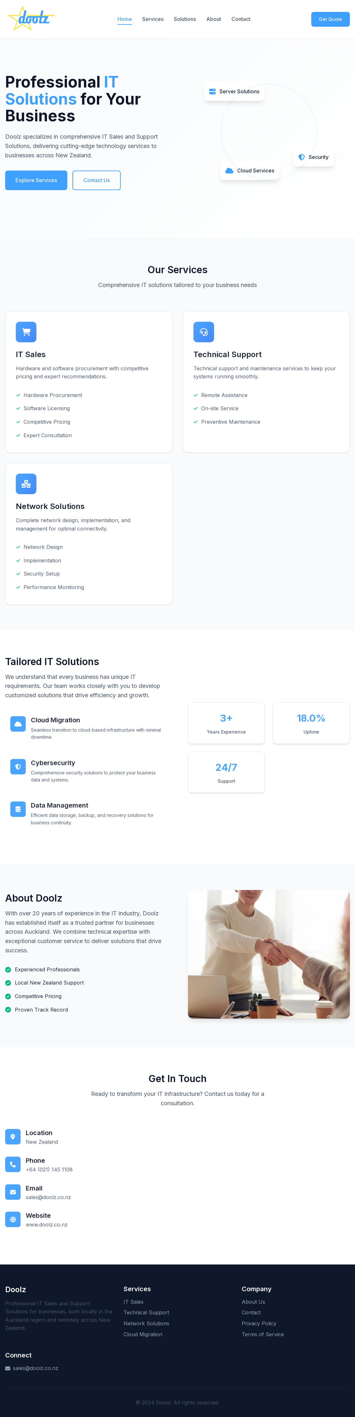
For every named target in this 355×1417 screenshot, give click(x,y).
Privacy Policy (259, 1323)
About (213, 19)
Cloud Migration (143, 1334)
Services (152, 19)
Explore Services (36, 180)
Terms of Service (263, 1334)
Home (124, 19)
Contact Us (96, 180)
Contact (240, 19)
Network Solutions (146, 1323)
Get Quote (330, 19)
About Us (253, 1302)
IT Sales (134, 1302)
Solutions (185, 19)
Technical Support (146, 1312)
